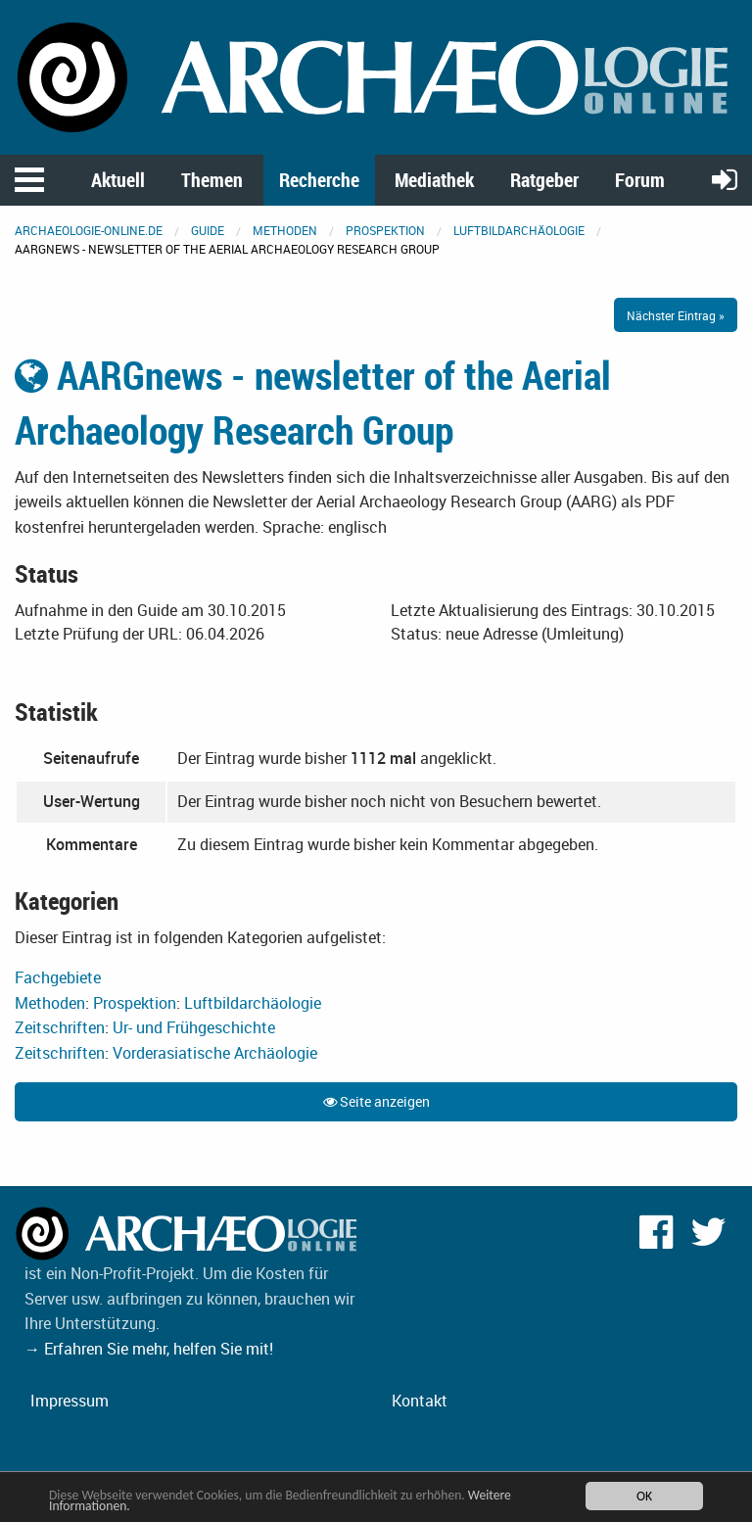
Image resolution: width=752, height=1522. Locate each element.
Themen (212, 179)
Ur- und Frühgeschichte (194, 1027)
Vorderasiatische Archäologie (215, 1053)
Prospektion (385, 230)
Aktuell (118, 179)
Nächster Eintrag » (676, 315)
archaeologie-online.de (89, 230)
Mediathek (434, 179)
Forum (640, 179)
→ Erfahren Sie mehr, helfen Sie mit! (148, 1348)
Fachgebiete (58, 977)
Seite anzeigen (376, 1101)
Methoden (285, 230)
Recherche (319, 179)
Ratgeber (544, 179)
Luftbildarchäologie (519, 230)
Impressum (69, 1400)
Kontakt (419, 1400)
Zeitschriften (60, 1027)
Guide (207, 230)
